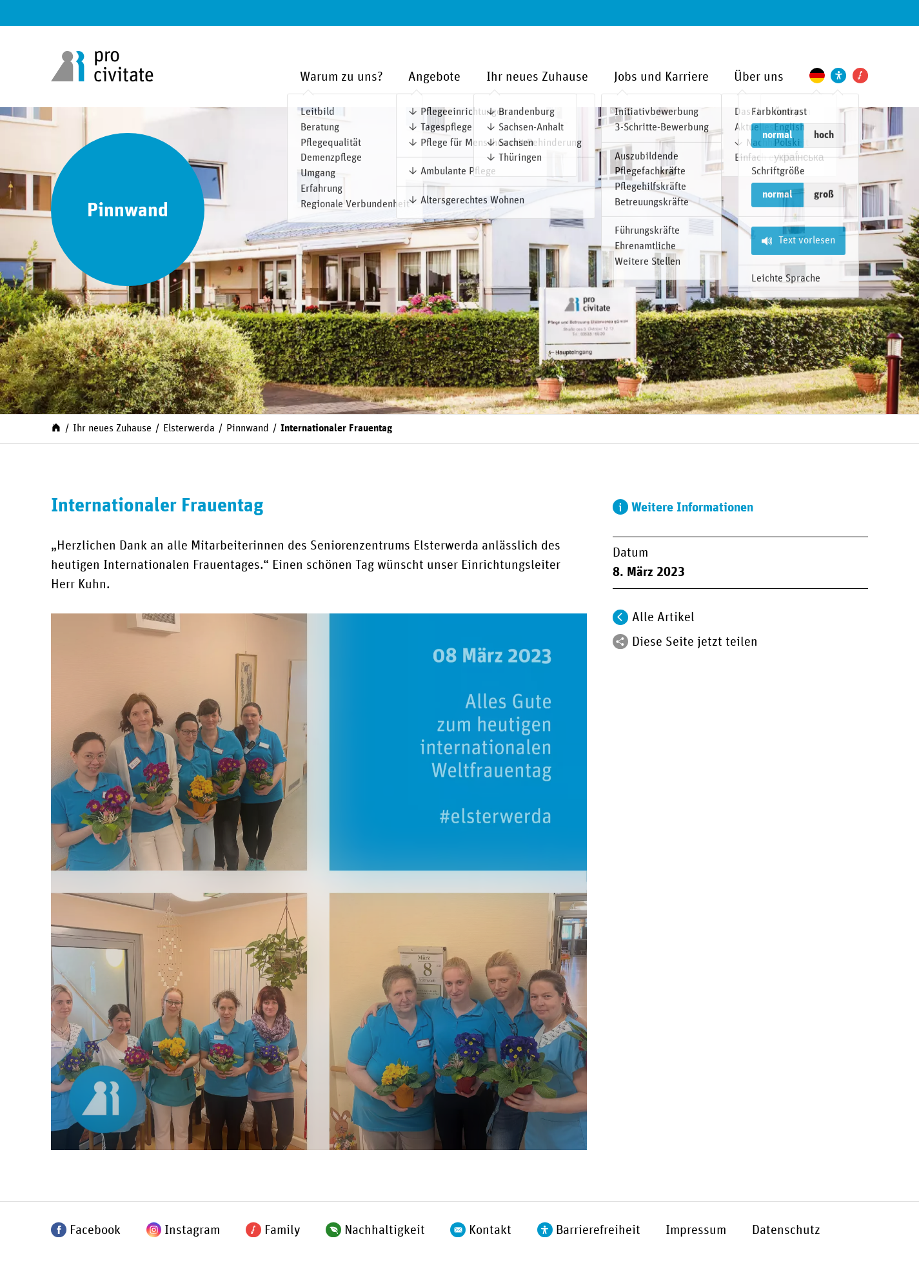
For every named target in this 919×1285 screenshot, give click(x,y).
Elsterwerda (189, 428)
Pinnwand (247, 428)
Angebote (434, 76)
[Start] (56, 427)
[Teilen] (620, 642)
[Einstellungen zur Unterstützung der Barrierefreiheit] (838, 75)
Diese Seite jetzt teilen (695, 641)
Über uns (759, 76)
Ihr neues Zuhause (537, 76)
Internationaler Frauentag (336, 428)
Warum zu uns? (341, 76)
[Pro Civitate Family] (860, 75)
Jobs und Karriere (661, 76)
